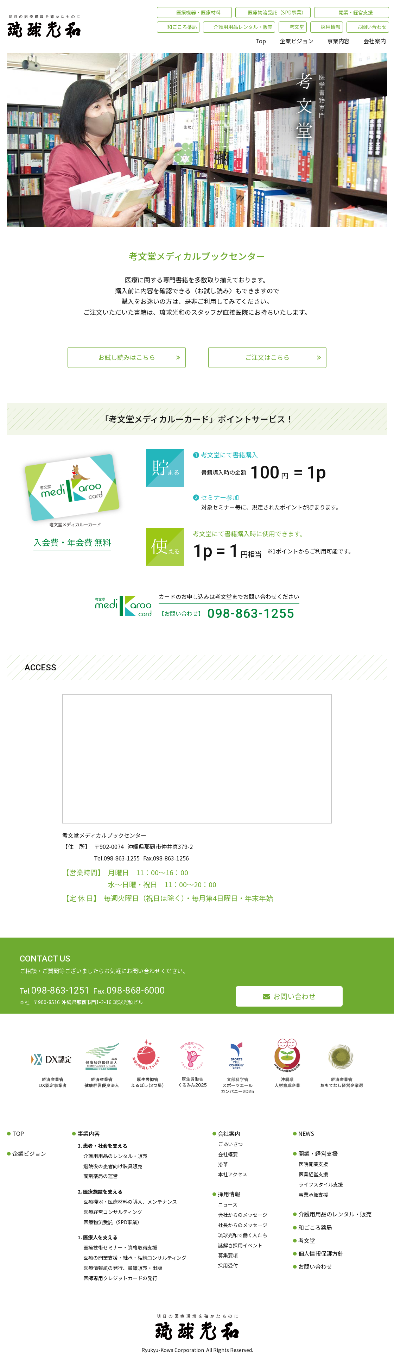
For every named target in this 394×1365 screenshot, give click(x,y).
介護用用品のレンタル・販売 (115, 1155)
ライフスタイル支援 (321, 1184)
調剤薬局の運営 (100, 1175)
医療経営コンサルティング (112, 1211)
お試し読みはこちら (126, 357)
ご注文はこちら (267, 357)
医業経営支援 (313, 1174)
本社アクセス (232, 1174)
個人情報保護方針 (320, 1253)
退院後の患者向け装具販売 (112, 1166)
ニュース (227, 1204)
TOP (18, 1133)
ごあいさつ (230, 1143)
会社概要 (228, 1154)
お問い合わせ (294, 996)
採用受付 (228, 1265)
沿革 (223, 1164)
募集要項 (228, 1255)
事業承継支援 (313, 1194)
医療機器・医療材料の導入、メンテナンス (130, 1201)
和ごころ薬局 (315, 1227)
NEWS (306, 1133)
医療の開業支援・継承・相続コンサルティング (134, 1257)
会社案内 (374, 41)
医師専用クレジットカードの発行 (120, 1278)
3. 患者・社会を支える (102, 1145)
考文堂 (306, 1240)
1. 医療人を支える (97, 1237)
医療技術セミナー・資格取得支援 (120, 1247)
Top (260, 41)
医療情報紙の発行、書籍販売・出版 (122, 1267)
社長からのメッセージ (242, 1224)
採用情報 (229, 1194)
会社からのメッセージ (242, 1214)
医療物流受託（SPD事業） (112, 1222)
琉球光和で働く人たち (242, 1235)
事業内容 (338, 41)
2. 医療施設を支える (100, 1191)
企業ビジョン (296, 41)
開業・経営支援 (318, 1153)
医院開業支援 (313, 1163)
